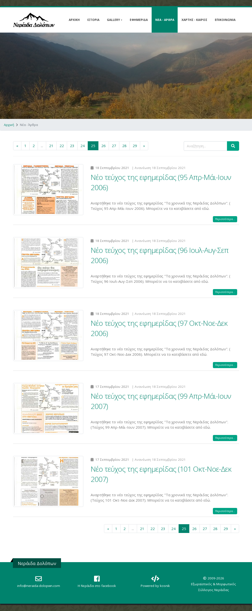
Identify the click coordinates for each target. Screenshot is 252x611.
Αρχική (74, 20)
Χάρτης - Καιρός (194, 20)
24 (82, 145)
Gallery (113, 20)
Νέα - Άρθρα (164, 20)
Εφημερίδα (139, 20)
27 (114, 145)
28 (124, 145)
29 (135, 145)
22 (62, 145)
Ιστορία (93, 20)
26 (103, 145)
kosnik (165, 586)
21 (51, 145)
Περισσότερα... (225, 219)
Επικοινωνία (225, 20)
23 (72, 145)
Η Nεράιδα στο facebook (97, 586)
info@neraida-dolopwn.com (38, 586)
